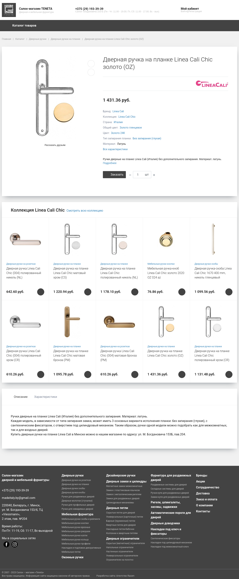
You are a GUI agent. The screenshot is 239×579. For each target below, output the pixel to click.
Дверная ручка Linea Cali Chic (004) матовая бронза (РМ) (118, 355)
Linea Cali (118, 111)
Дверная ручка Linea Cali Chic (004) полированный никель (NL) (23, 273)
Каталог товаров (26, 25)
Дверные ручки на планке (67, 264)
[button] (117, 8)
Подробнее (110, 163)
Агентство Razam (125, 576)
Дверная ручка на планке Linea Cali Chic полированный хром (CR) (212, 355)
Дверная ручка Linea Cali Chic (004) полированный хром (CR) (23, 355)
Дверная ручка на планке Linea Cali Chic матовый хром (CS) (70, 273)
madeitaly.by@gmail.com (18, 498)
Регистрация (195, 11)
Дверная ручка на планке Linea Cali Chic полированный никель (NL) (119, 273)
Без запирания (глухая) (147, 138)
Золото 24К (118, 132)
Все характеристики (115, 149)
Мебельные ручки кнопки (161, 264)
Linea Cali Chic (127, 116)
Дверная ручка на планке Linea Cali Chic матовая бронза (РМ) (70, 355)
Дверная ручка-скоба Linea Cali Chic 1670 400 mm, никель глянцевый (213, 273)
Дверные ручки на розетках (21, 264)
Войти (184, 11)
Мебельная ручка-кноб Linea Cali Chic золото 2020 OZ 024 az (166, 273)
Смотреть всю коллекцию (84, 210)
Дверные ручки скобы (206, 264)
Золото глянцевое (131, 127)
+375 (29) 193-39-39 (15, 490)
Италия (118, 122)
